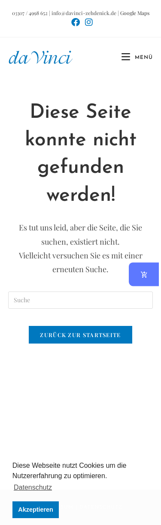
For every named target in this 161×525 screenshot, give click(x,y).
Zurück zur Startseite (80, 334)
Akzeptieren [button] (35, 509)
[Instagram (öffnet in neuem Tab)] (87, 22)
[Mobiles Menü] (134, 57)
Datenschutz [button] (33, 487)
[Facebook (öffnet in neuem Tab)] (75, 22)
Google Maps (134, 12)
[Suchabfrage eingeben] (80, 300)
